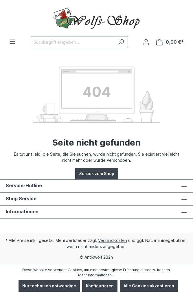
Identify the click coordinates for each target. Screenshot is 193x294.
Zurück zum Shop (96, 173)
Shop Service (21, 198)
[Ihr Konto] (146, 41)
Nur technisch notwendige (49, 285)
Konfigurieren (100, 285)
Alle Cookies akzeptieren (149, 285)
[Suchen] (121, 42)
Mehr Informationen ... (96, 275)
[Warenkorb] (170, 42)
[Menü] (12, 41)
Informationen (22, 211)
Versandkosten (112, 240)
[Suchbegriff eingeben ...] (73, 42)
